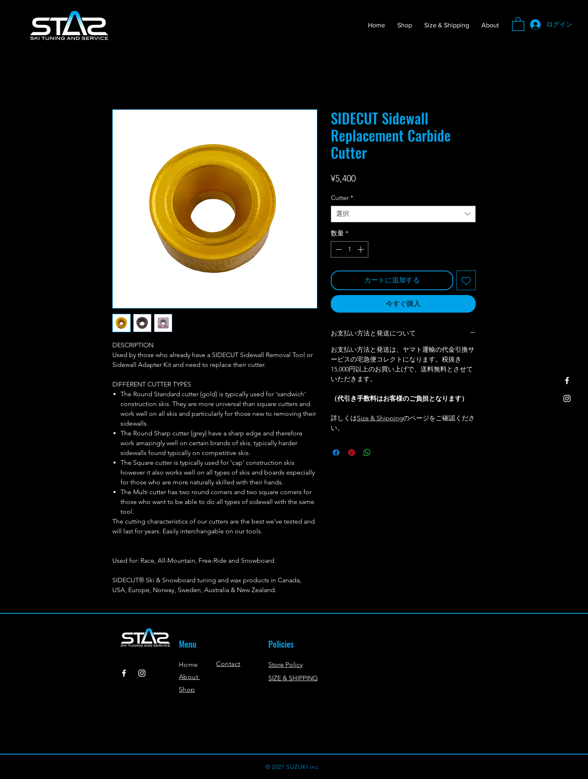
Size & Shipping (380, 418)
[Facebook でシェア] (336, 452)
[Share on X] (383, 452)
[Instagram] (567, 398)
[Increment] (361, 249)
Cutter (342, 198)
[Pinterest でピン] (351, 452)
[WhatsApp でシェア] (367, 452)
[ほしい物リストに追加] (466, 280)
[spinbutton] (349, 249)
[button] (518, 23)
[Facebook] (567, 380)
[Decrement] (337, 249)
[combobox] (403, 214)
